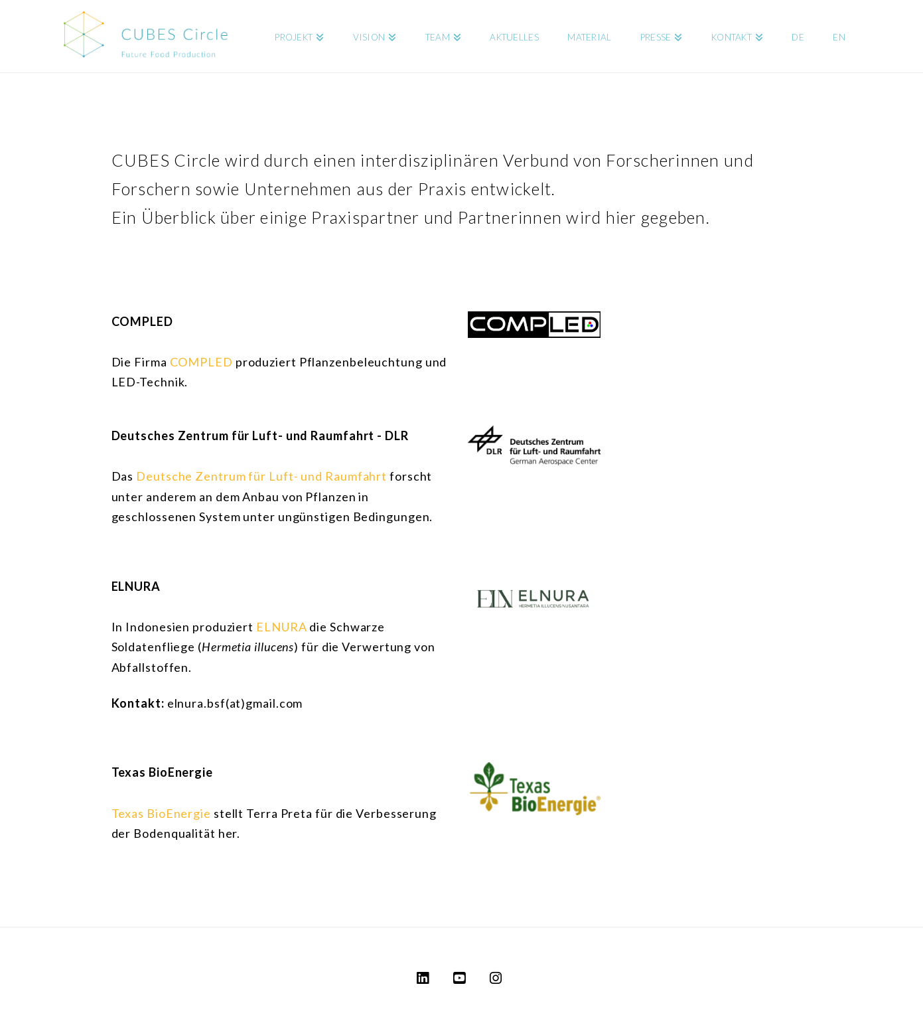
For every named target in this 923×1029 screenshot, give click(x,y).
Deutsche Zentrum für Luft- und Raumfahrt (261, 476)
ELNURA (281, 626)
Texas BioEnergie (161, 813)
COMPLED (201, 362)
